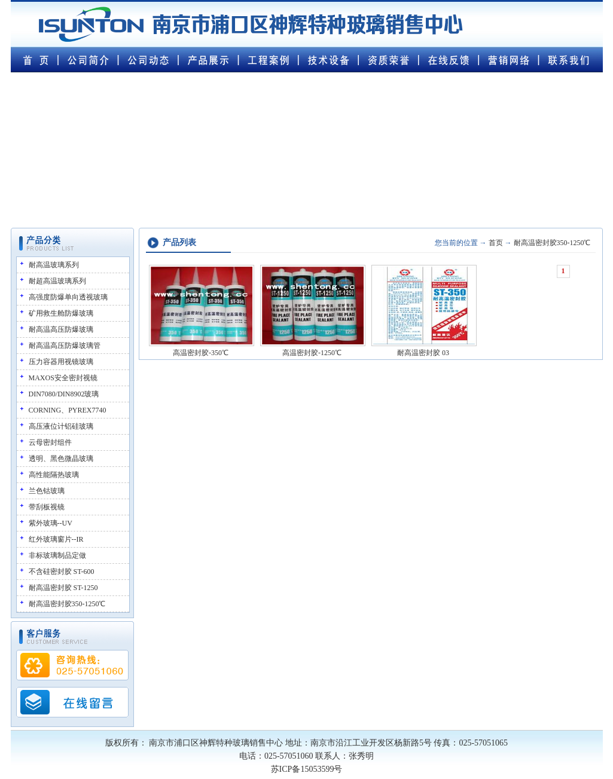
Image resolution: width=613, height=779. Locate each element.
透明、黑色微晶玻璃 (61, 458)
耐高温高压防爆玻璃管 (64, 345)
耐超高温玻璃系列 (57, 281)
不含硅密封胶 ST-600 (61, 571)
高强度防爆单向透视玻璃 (68, 297)
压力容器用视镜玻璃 (61, 362)
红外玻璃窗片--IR (56, 539)
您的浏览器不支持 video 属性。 (307, 144)
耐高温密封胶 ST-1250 (63, 588)
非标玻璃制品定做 (57, 555)
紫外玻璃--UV (50, 523)
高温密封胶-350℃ (200, 353)
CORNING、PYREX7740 (67, 410)
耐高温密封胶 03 (423, 353)
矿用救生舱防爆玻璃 (61, 313)
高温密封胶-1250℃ (311, 353)
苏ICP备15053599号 (307, 769)
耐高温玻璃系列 (54, 265)
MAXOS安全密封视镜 (63, 378)
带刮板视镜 (47, 507)
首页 (496, 243)
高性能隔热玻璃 (54, 475)
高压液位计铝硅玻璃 (61, 426)
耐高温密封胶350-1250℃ (67, 604)
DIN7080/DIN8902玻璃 (64, 394)
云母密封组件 (50, 442)
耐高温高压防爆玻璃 (61, 329)
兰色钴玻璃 (47, 491)
